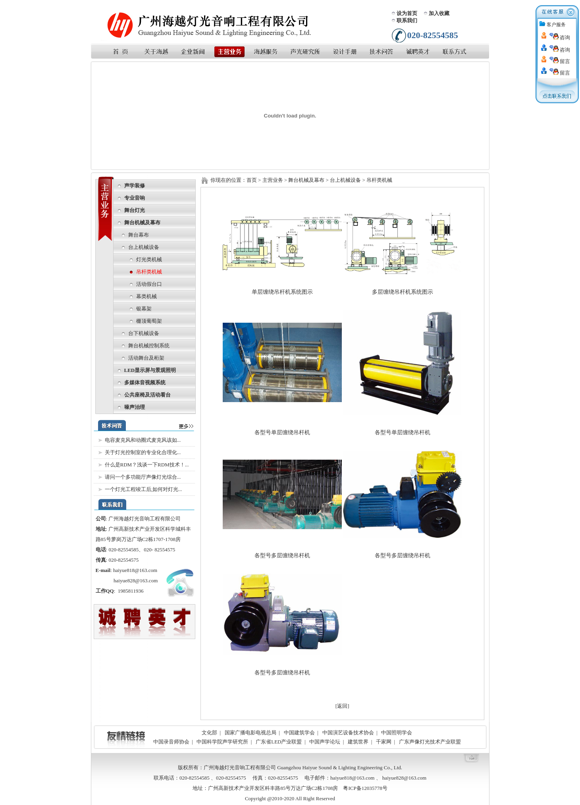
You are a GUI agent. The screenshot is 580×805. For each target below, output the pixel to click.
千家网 (383, 742)
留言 (559, 61)
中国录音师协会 (171, 742)
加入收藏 (439, 13)
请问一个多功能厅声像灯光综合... (143, 477)
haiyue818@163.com (136, 570)
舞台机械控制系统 (149, 346)
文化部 (209, 733)
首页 (252, 180)
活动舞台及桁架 (146, 358)
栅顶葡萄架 (149, 321)
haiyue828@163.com (136, 581)
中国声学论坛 (324, 742)
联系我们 (407, 20)
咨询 (559, 37)
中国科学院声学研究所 (222, 742)
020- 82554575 (159, 550)
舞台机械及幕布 (306, 180)
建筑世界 (358, 742)
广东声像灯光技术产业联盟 (430, 742)
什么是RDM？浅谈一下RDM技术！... (147, 465)
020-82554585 (123, 550)
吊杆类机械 (149, 272)
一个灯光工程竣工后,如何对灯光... (143, 489)
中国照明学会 (396, 733)
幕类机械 (146, 296)
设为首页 (407, 13)
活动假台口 (149, 284)
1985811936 (131, 591)
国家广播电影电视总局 (250, 733)
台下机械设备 (143, 333)
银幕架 (144, 309)
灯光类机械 (149, 259)
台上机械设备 (143, 247)
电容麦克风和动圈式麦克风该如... (143, 440)
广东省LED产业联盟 (279, 742)
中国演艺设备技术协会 (348, 733)
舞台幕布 (138, 235)
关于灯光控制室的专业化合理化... (143, 452)
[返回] (342, 706)
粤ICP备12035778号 (365, 788)
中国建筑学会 (299, 733)
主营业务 (272, 180)
